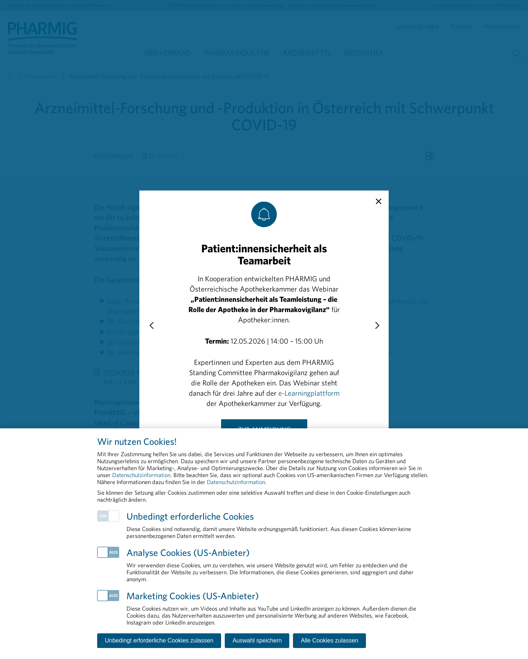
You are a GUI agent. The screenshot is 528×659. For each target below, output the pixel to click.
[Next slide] (377, 325)
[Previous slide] (151, 325)
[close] (378, 201)
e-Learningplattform (309, 392)
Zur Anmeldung (264, 429)
